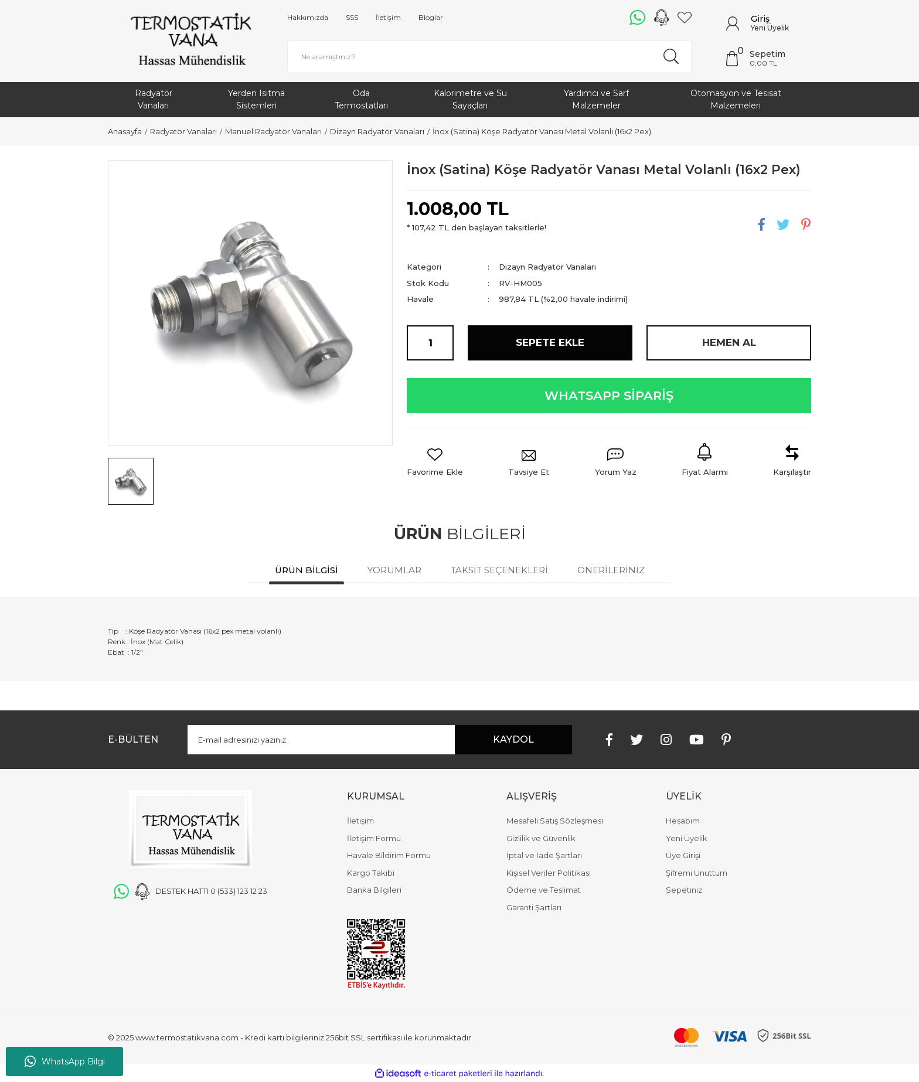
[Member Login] (732, 23)
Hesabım (683, 820)
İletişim (388, 17)
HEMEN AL (729, 342)
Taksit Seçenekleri (499, 570)
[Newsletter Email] (380, 739)
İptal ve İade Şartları (544, 855)
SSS (352, 17)
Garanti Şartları (533, 907)
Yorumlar (394, 570)
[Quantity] (430, 342)
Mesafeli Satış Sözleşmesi (554, 820)
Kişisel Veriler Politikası (548, 872)
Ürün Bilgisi (306, 570)
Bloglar (430, 17)
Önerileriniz (611, 570)
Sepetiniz (684, 889)
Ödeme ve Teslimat (543, 889)
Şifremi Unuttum (696, 872)
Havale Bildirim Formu (389, 855)
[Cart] (768, 58)
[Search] (489, 56)
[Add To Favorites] (435, 463)
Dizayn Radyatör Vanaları (547, 266)
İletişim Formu (374, 838)
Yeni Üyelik (770, 27)
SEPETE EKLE (550, 342)
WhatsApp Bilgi (65, 1061)
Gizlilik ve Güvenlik (541, 838)
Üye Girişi (683, 855)
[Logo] (190, 41)
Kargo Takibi (370, 872)
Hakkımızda (307, 17)
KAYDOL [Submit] (513, 739)
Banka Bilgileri (374, 889)
